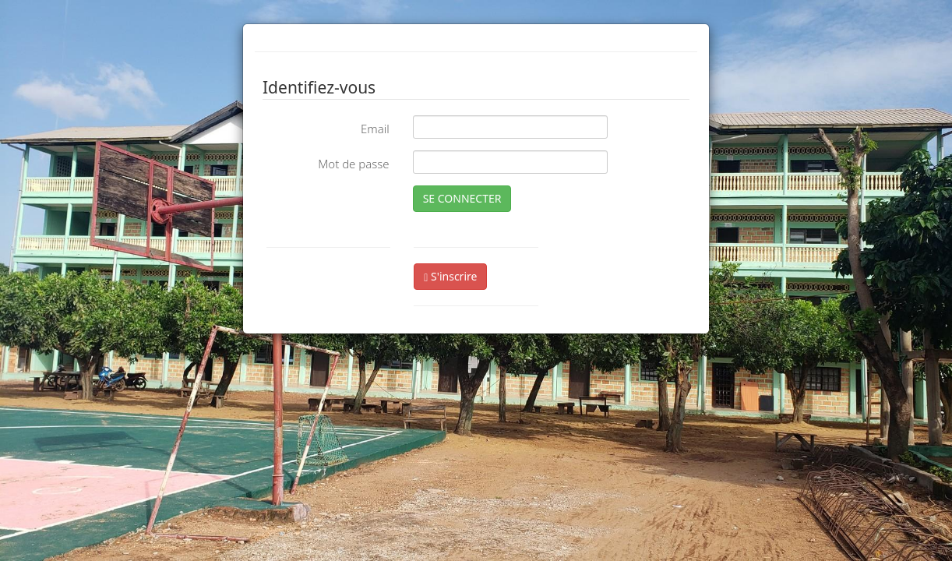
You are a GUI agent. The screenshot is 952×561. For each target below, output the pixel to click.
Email (375, 128)
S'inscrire (450, 276)
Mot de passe (353, 163)
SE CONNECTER (462, 198)
